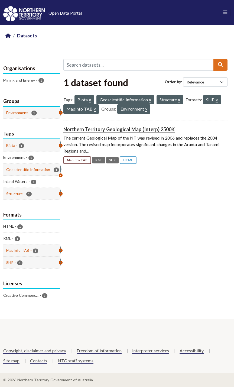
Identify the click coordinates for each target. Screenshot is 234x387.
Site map (11, 360)
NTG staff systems (75, 360)
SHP (112, 160)
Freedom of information (99, 350)
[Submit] (220, 65)
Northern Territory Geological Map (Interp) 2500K (119, 129)
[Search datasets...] (138, 65)
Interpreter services (150, 350)
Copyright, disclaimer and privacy (34, 350)
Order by (173, 81)
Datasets (27, 35)
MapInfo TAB (77, 160)
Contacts (38, 360)
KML (98, 160)
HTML (128, 160)
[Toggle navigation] (225, 12)
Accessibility (192, 350)
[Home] (8, 36)
